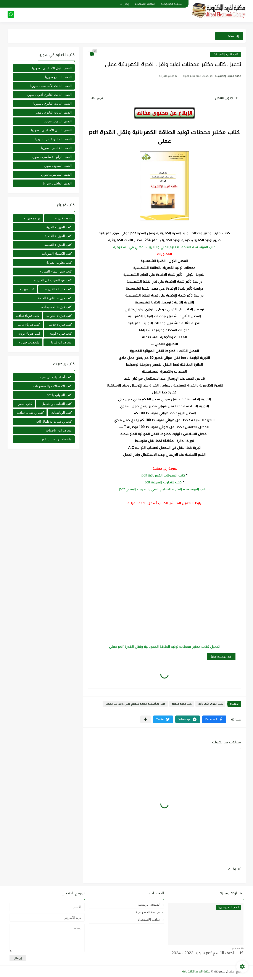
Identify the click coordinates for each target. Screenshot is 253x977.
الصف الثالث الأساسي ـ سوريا (51, 86)
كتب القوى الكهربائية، (225, 54)
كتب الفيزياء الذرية (59, 227)
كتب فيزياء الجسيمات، (56, 307)
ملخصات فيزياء (29, 342)
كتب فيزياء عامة (29, 324)
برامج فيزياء (32, 218)
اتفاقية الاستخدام (145, 3)
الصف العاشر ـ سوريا (57, 183)
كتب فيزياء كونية (60, 333)
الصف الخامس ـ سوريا (56, 148)
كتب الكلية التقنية (181, 703)
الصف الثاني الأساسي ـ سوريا (51, 130)
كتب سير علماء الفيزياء (56, 271)
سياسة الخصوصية (171, 3)
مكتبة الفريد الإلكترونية (196, 971)
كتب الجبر (25, 404)
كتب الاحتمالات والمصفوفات (52, 386)
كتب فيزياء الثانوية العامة (55, 298)
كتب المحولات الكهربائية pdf (163, 475)
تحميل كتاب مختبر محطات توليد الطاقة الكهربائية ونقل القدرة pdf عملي (164, 646)
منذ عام (236, 948)
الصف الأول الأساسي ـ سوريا (52, 68)
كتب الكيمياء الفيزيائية (57, 253)
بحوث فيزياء (63, 218)
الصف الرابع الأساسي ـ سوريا (52, 157)
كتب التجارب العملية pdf (163, 482)
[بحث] (11, 14)
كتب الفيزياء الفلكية (58, 236)
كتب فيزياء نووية (29, 333)
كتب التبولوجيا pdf (59, 395)
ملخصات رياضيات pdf (57, 439)
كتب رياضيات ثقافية (30, 412)
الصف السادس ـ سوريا (56, 174)
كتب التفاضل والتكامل (57, 404)
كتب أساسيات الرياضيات (55, 377)
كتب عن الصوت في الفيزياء (53, 280)
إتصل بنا (124, 3)
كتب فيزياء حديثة (60, 324)
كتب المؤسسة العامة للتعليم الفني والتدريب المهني (135, 703)
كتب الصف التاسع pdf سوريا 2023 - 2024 (207, 953)
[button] (214, 719)
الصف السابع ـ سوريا (58, 165)
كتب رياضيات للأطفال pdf (54, 421)
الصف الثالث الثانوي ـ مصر (53, 112)
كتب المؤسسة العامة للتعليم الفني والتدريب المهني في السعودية (164, 247)
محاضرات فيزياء (61, 342)
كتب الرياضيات (61, 412)
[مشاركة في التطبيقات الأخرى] (145, 719)
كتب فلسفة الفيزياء (58, 289)
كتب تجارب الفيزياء (58, 262)
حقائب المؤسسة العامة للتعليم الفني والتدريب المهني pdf (164, 489)
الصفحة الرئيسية (149, 904)
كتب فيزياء (27, 289)
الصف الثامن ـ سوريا (58, 121)
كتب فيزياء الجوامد (59, 316)
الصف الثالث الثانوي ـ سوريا (52, 103)
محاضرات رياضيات (59, 430)
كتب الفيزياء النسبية (58, 245)
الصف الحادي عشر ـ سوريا (53, 139)
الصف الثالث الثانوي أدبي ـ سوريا (49, 94)
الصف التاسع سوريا (58, 77)
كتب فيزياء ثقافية (27, 316)
